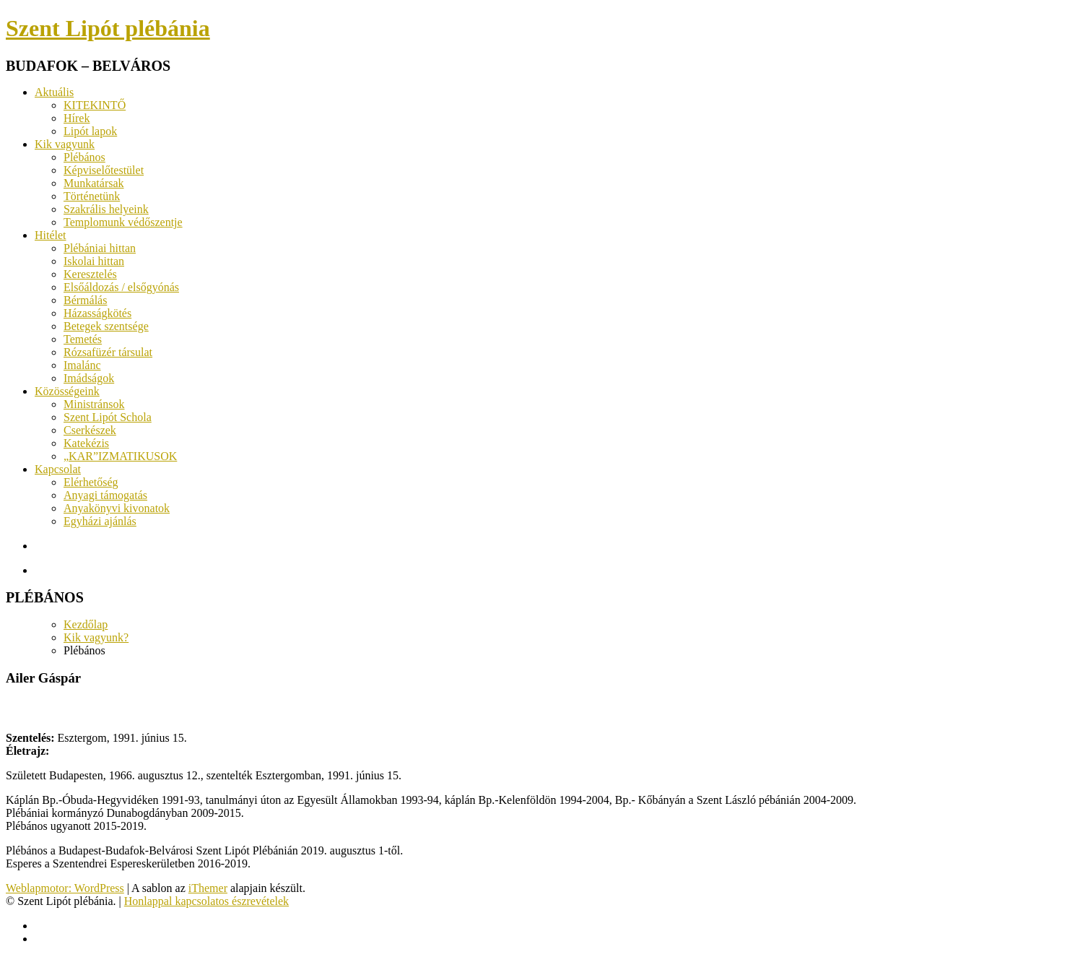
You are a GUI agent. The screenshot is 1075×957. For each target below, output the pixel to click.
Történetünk (92, 196)
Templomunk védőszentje (123, 222)
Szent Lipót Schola (108, 417)
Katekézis (86, 443)
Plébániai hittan (100, 248)
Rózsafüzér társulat (108, 352)
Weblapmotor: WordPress (65, 888)
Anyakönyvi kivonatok (117, 508)
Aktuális (54, 92)
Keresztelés (90, 274)
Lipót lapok (90, 131)
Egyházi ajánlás (100, 521)
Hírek (77, 118)
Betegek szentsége (106, 326)
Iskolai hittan (94, 261)
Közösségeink (67, 391)
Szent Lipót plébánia (108, 28)
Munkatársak (94, 183)
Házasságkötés (97, 313)
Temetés (83, 339)
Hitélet (50, 235)
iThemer (207, 888)
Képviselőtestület (104, 170)
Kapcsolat (58, 469)
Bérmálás (85, 300)
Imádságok (89, 378)
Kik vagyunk (65, 144)
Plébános (84, 157)
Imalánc (82, 365)
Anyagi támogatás (105, 495)
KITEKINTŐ (95, 105)
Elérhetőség (91, 482)
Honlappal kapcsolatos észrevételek (206, 901)
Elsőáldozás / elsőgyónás (121, 287)
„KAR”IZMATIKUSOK (120, 456)
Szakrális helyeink (106, 209)
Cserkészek (90, 430)
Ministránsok (94, 404)
